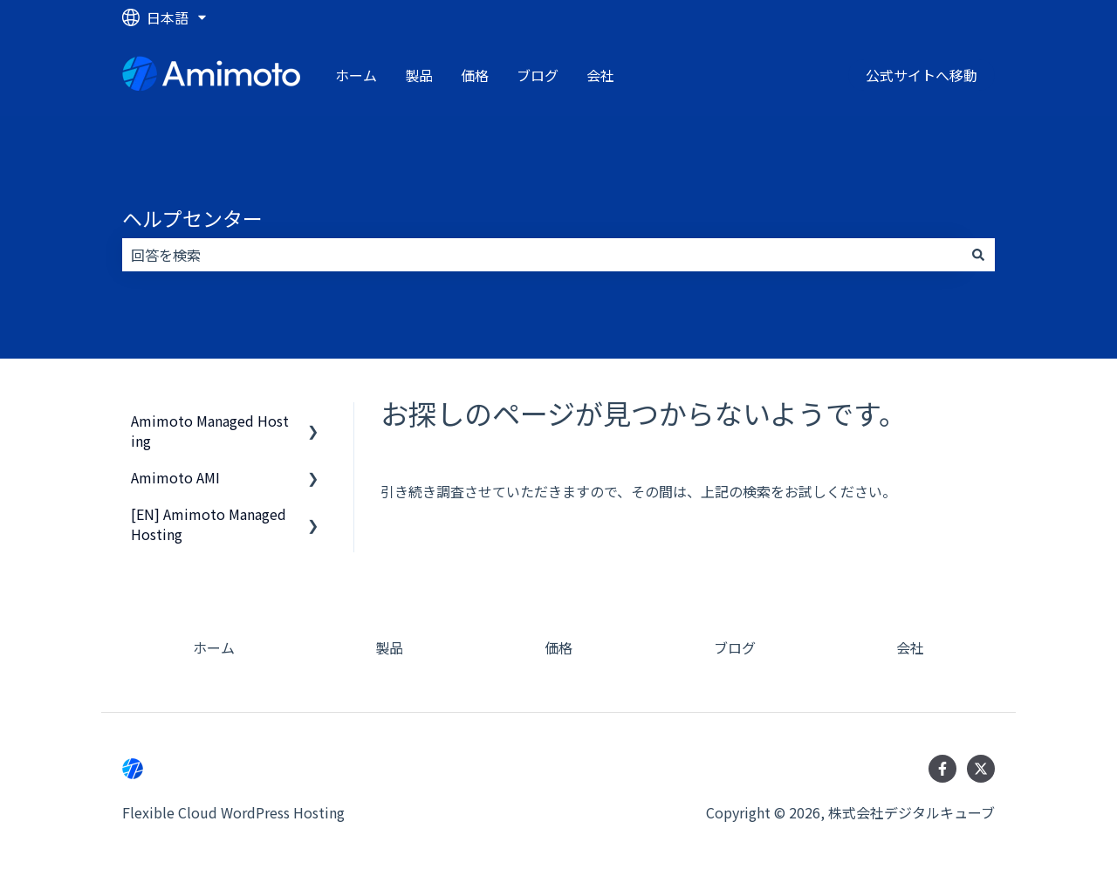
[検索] (978, 254)
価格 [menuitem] (558, 647)
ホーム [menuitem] (214, 647)
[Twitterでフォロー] (981, 769)
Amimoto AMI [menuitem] (175, 477)
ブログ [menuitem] (735, 647)
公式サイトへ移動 (921, 75)
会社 (600, 75)
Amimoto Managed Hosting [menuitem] (210, 430)
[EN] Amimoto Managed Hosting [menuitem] (208, 523)
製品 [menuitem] (389, 647)
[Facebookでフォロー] (942, 769)
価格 (475, 75)
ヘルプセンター (192, 218)
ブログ (537, 75)
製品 (419, 75)
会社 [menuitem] (910, 647)
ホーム (356, 75)
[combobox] (542, 254)
